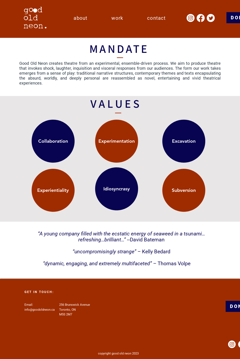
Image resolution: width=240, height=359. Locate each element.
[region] (55, 143)
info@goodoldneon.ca (39, 310)
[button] (80, 18)
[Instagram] (191, 18)
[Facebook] (201, 18)
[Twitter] (211, 18)
